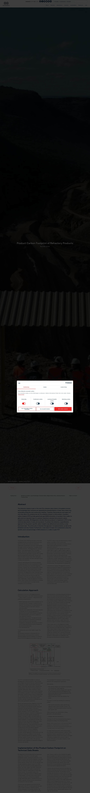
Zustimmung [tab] (26, 387)
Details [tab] (45, 387)
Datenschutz (21, 394)
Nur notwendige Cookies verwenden (27, 409)
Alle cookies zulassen (63, 408)
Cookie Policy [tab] (64, 387)
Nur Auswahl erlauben (45, 408)
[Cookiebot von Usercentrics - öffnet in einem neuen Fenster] (66, 383)
